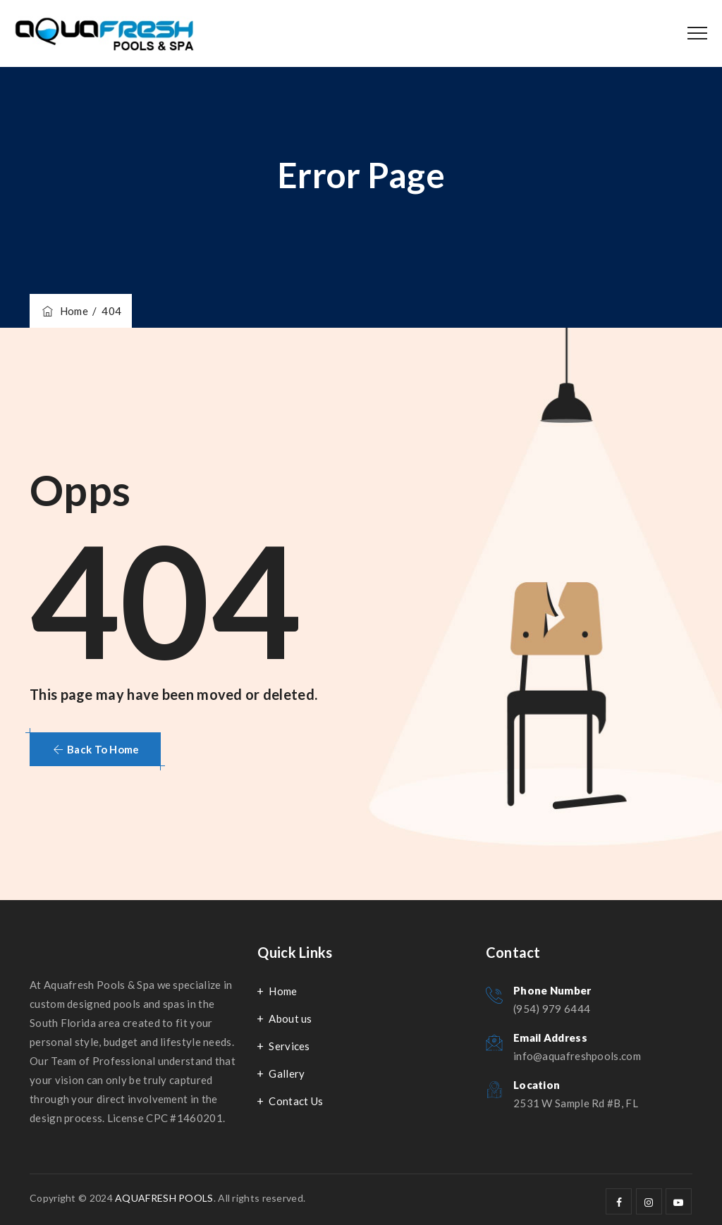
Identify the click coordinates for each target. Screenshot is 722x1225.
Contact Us (296, 1101)
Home (64, 310)
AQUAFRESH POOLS (164, 1198)
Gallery (287, 1073)
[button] (95, 749)
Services (289, 1046)
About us (290, 1018)
